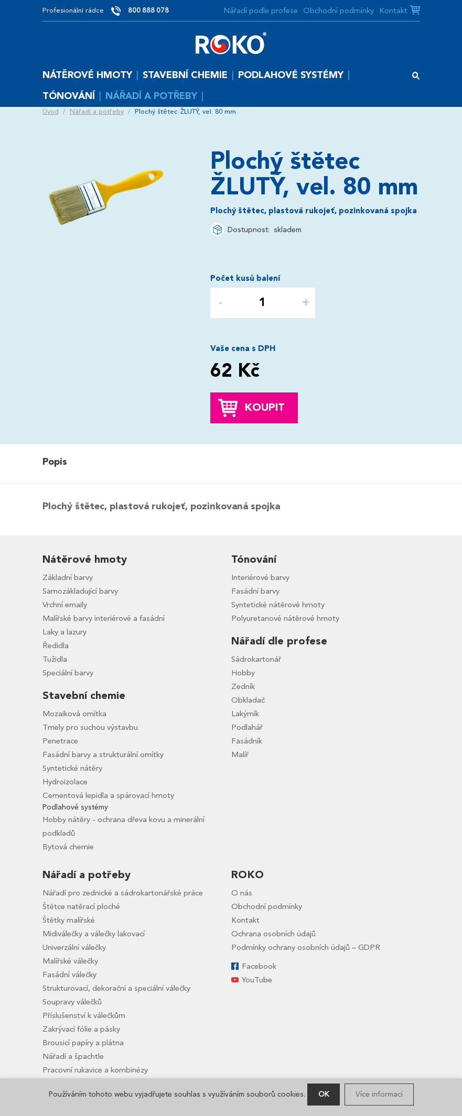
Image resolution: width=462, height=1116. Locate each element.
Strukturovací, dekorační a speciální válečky (116, 988)
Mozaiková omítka (74, 713)
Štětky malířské (68, 920)
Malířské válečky (70, 961)
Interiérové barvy (260, 577)
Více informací (379, 1094)
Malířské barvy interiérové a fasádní (103, 618)
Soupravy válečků (72, 1002)
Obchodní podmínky (338, 10)
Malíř (240, 754)
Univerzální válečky (74, 947)
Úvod (50, 111)
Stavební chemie (185, 75)
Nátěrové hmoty (87, 75)
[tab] (57, 462)
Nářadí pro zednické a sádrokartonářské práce (122, 893)
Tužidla (54, 659)
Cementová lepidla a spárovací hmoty (108, 795)
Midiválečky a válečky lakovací (93, 933)
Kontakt (393, 10)
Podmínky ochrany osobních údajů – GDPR (305, 947)
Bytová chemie (68, 846)
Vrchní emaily (64, 604)
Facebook (259, 966)
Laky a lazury (64, 632)
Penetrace (60, 741)
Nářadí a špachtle (73, 1056)
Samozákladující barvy (80, 591)
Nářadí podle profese (260, 10)
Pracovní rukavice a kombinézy (95, 1070)
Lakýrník (245, 713)
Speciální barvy (67, 673)
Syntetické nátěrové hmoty (278, 604)
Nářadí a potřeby (151, 96)
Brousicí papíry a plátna (83, 1042)
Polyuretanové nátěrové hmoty (285, 618)
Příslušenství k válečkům (83, 1015)
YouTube (257, 980)
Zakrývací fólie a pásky (81, 1029)
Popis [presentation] (54, 461)
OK (323, 1094)
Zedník (243, 686)
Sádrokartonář (256, 659)
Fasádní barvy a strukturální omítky (103, 754)
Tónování (68, 96)
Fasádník (246, 741)
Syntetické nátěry (72, 768)
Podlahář (247, 727)
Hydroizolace (65, 781)
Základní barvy (67, 577)
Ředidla (55, 645)
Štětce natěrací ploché (81, 906)
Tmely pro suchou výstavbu (90, 727)
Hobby (243, 673)
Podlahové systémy (290, 75)
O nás (241, 893)
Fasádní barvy (255, 591)
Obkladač (248, 700)
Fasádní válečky (69, 974)
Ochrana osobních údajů (273, 933)
